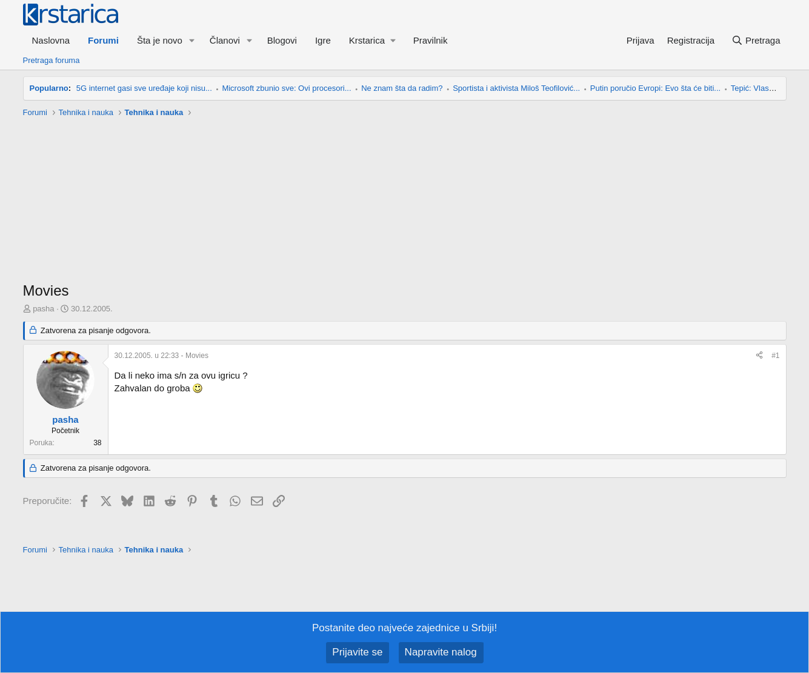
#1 (775, 355)
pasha (43, 308)
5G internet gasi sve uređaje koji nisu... (144, 88)
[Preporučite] (759, 356)
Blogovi (282, 40)
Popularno (49, 88)
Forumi (103, 40)
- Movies (161, 355)
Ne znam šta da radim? (401, 88)
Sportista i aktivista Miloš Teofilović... (516, 88)
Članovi (225, 40)
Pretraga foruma (51, 60)
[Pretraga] (756, 40)
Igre (323, 40)
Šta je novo (159, 40)
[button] (192, 40)
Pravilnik (430, 40)
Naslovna (51, 40)
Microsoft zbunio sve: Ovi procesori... (286, 88)
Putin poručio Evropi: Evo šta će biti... (655, 88)
